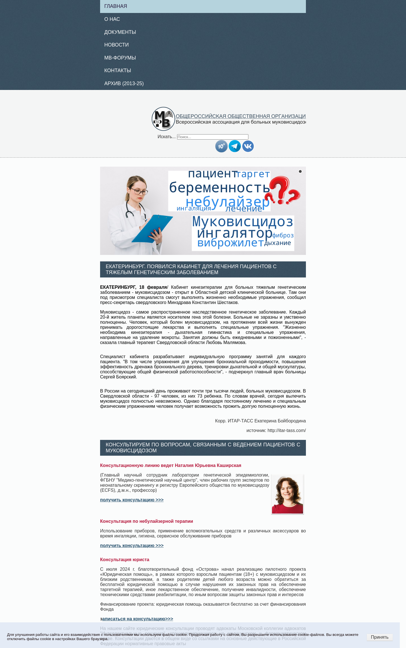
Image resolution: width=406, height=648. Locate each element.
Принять (380, 637)
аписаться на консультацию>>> (137, 618)
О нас (112, 19)
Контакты (117, 70)
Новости (116, 45)
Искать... (167, 136)
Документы (120, 32)
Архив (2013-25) (124, 83)
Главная (115, 6)
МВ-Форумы (120, 58)
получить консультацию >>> (132, 499)
